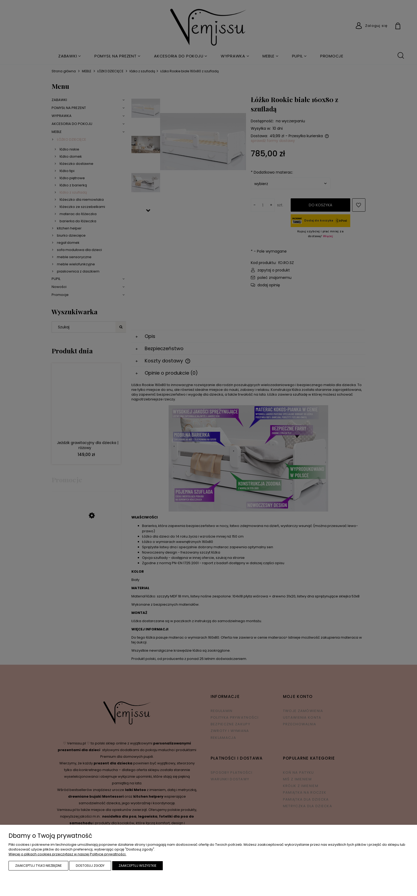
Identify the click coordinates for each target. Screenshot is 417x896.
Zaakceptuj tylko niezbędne (38, 865)
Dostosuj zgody (90, 865)
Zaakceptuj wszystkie (137, 865)
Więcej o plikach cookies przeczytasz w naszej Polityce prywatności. (67, 854)
